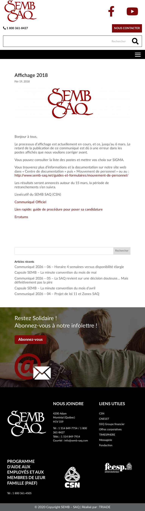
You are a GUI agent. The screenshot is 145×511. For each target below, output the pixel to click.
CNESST (104, 419)
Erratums (21, 217)
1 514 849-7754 (67, 428)
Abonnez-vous (30, 339)
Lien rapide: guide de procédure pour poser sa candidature (59, 209)
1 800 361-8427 (15, 28)
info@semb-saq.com (76, 440)
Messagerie (105, 440)
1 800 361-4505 (22, 493)
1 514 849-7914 (70, 436)
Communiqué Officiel (30, 202)
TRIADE (104, 507)
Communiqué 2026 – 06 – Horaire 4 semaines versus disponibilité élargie (69, 267)
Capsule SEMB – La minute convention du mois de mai (55, 272)
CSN (101, 413)
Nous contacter (127, 28)
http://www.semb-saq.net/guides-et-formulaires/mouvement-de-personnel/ (71, 175)
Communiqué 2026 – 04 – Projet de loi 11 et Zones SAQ (57, 294)
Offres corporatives (110, 429)
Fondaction (105, 445)
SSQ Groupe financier (111, 424)
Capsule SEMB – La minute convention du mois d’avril (55, 288)
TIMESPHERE (107, 435)
